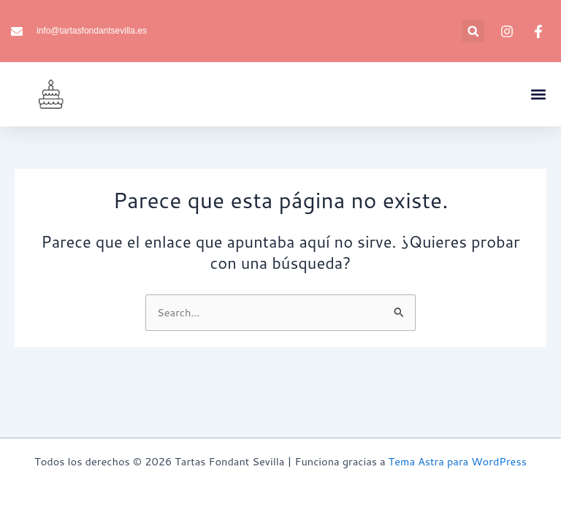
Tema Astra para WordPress (458, 461)
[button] (473, 31)
